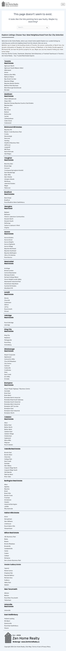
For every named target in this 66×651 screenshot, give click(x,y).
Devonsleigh (8, 136)
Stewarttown (8, 528)
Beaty (6, 539)
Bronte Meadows (9, 544)
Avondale (7, 391)
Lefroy (6, 307)
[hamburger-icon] (63, 4)
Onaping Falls (8, 573)
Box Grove (7, 109)
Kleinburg (7, 181)
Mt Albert (7, 621)
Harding (6, 140)
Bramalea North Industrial (12, 397)
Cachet (6, 116)
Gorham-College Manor (11, 277)
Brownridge (8, 166)
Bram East (7, 393)
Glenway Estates (9, 275)
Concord (6, 168)
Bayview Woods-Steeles (11, 83)
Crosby (6, 134)
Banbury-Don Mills (10, 74)
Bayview (6, 489)
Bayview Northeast (10, 248)
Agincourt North (9, 66)
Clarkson (7, 365)
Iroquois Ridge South (10, 470)
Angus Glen (7, 101)
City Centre (7, 363)
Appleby (6, 486)
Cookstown (7, 302)
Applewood (7, 357)
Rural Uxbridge (8, 322)
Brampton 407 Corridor (11, 406)
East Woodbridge (9, 172)
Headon (6, 502)
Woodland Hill (8, 288)
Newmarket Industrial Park (12, 281)
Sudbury (6, 580)
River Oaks (7, 476)
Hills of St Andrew (9, 255)
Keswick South (8, 221)
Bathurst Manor (9, 77)
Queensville (8, 623)
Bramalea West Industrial (12, 404)
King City (7, 335)
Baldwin (6, 212)
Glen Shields (8, 177)
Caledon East (8, 431)
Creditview (7, 370)
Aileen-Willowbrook (10, 99)
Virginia (6, 227)
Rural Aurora (8, 257)
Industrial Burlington (10, 504)
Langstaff (7, 147)
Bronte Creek (8, 495)
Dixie (5, 372)
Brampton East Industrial (12, 410)
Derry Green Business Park (12, 560)
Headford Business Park (11, 143)
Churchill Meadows (10, 361)
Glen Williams (8, 521)
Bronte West (8, 454)
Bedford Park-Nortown (11, 85)
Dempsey (7, 558)
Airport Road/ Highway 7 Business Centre (17, 389)
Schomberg (7, 344)
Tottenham (7, 600)
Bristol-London (8, 270)
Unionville (7, 610)
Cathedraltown (8, 118)
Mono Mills (7, 440)
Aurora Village (8, 246)
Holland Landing (9, 618)
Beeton (6, 595)
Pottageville (8, 340)
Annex (6, 72)
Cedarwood (7, 123)
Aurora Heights (9, 242)
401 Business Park (10, 536)
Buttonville (7, 114)
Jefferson (7, 145)
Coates (6, 553)
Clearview (7, 457)
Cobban (6, 555)
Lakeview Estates (9, 183)
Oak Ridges (7, 154)
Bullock (6, 112)
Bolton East (7, 425)
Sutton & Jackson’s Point (12, 225)
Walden (6, 585)
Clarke (6, 551)
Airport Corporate (9, 354)
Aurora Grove (8, 240)
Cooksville (7, 368)
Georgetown (8, 519)
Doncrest (7, 138)
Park (20, 132)
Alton (6, 423)
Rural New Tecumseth (11, 598)
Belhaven (7, 214)
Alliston (6, 593)
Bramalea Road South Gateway (13, 399)
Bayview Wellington (10, 253)
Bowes (6, 541)
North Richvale (8, 151)
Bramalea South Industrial (12, 402)
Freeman (7, 497)
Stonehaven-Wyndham (11, 283)
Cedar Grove (8, 120)
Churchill (7, 300)
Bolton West (8, 429)
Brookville (7, 546)
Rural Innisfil (8, 309)
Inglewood (7, 438)
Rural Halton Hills (9, 526)
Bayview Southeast (10, 250)
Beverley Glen (8, 164)
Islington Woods (9, 179)
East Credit (7, 374)
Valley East (7, 582)
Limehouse (7, 523)
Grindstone (7, 500)
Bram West (7, 395)
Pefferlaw (7, 223)
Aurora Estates (8, 237)
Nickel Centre (8, 570)
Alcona (6, 298)
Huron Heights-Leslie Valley (12, 279)
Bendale (6, 90)
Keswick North (8, 219)
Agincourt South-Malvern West (13, 68)
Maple (6, 185)
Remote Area (8, 577)
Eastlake (7, 463)
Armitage (7, 268)
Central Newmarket (10, 273)
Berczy (6, 107)
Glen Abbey (7, 465)
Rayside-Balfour (9, 575)
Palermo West (8, 474)
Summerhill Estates (10, 286)
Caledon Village (9, 433)
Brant (6, 491)
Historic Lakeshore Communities (14, 216)
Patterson (7, 188)
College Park (8, 459)
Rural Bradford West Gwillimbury (14, 202)
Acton (6, 516)
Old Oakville (8, 472)
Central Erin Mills (9, 359)
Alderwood (7, 70)
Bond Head (7, 198)
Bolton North (8, 427)
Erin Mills (7, 376)
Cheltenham (8, 436)
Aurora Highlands (9, 244)
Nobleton (7, 337)
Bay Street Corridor (10, 79)
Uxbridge (7, 325)
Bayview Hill (8, 129)
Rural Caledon (8, 444)
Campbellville (8, 548)
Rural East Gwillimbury (11, 625)
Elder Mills (7, 174)
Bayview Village (9, 81)
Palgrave (7, 442)
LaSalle (6, 506)
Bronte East (8, 452)
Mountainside (8, 508)
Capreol (6, 568)
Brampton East (8, 408)
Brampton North (9, 413)
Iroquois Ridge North (10, 468)
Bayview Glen (8, 105)
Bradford (7, 200)
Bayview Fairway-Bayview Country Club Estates (19, 103)
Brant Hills (7, 493)
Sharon (6, 628)
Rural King (7, 342)
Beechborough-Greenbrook (12, 87)
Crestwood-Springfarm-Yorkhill (13, 170)
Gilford (6, 304)
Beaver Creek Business (11, 132)
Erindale (6, 379)
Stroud (6, 311)
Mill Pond (7, 149)
